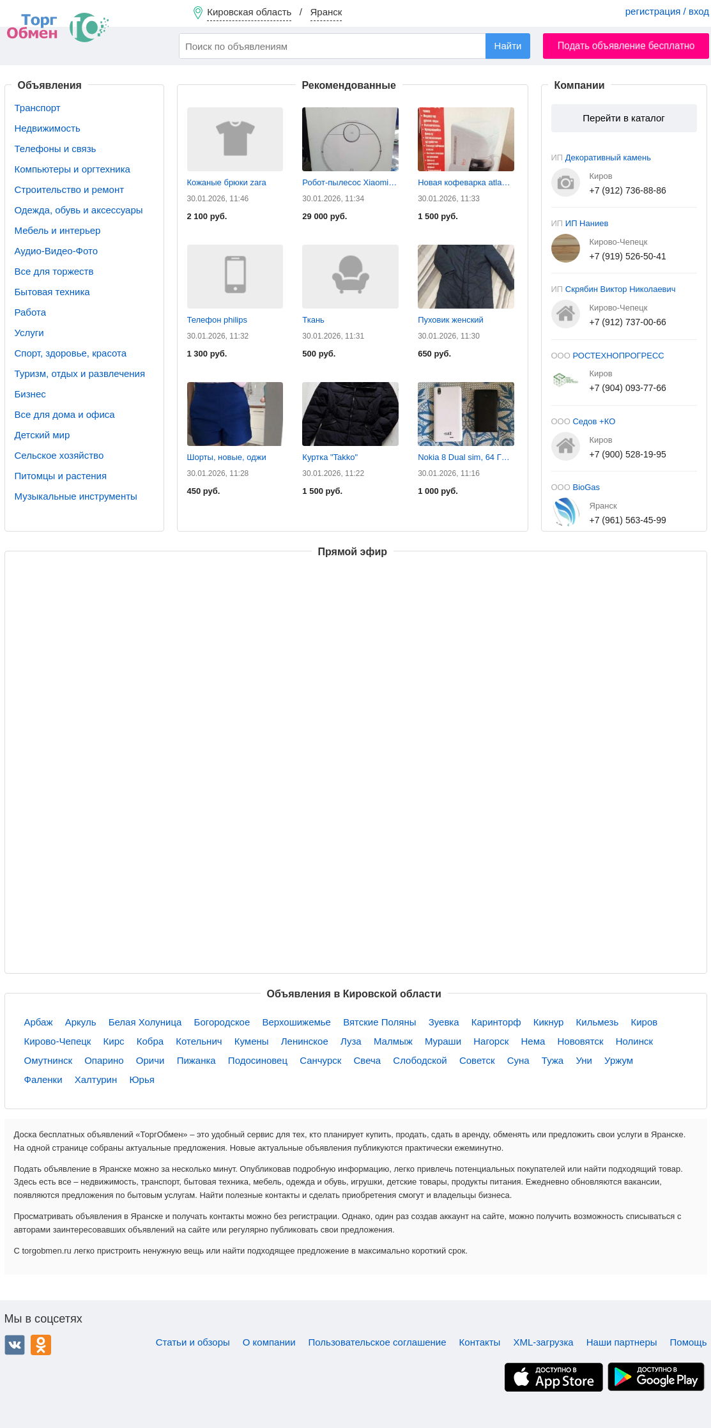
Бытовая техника (52, 291)
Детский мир (42, 434)
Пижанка (196, 1060)
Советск (477, 1060)
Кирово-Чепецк (57, 1041)
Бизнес (30, 393)
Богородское (222, 1022)
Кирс (114, 1041)
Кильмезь (597, 1022)
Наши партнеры (621, 1342)
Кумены (251, 1041)
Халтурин (96, 1079)
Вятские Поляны (379, 1022)
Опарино (103, 1060)
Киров (644, 1022)
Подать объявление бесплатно (626, 45)
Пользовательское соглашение (378, 1342)
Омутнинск (48, 1060)
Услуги (29, 332)
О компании (269, 1342)
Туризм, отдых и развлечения (80, 373)
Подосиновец (257, 1060)
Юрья (141, 1079)
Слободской (420, 1060)
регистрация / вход (667, 11)
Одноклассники (41, 1345)
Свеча (367, 1060)
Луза (351, 1041)
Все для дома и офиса (65, 414)
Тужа (552, 1060)
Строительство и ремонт (70, 189)
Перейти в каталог (623, 117)
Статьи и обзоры (193, 1342)
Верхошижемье (296, 1022)
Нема (533, 1041)
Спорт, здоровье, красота (71, 353)
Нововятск (580, 1041)
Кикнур (548, 1022)
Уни (584, 1060)
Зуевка (444, 1022)
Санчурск (320, 1060)
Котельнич (199, 1041)
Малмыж (393, 1041)
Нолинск (634, 1041)
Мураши (443, 1041)
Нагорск (490, 1041)
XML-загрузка (543, 1342)
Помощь (688, 1342)
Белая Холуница (145, 1022)
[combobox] (354, 46)
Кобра (150, 1041)
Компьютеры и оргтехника (72, 169)
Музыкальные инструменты (76, 496)
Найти (508, 45)
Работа (31, 312)
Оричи (150, 1060)
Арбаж (38, 1022)
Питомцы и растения (61, 475)
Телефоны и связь (55, 148)
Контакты (480, 1342)
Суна (518, 1060)
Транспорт (38, 107)
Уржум (618, 1060)
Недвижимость (47, 128)
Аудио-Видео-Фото (56, 250)
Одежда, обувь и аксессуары (79, 209)
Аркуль (80, 1022)
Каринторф (496, 1022)
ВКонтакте (14, 1345)
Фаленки (43, 1079)
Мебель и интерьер (58, 230)
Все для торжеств (54, 271)
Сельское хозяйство (59, 455)
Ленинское (304, 1041)
